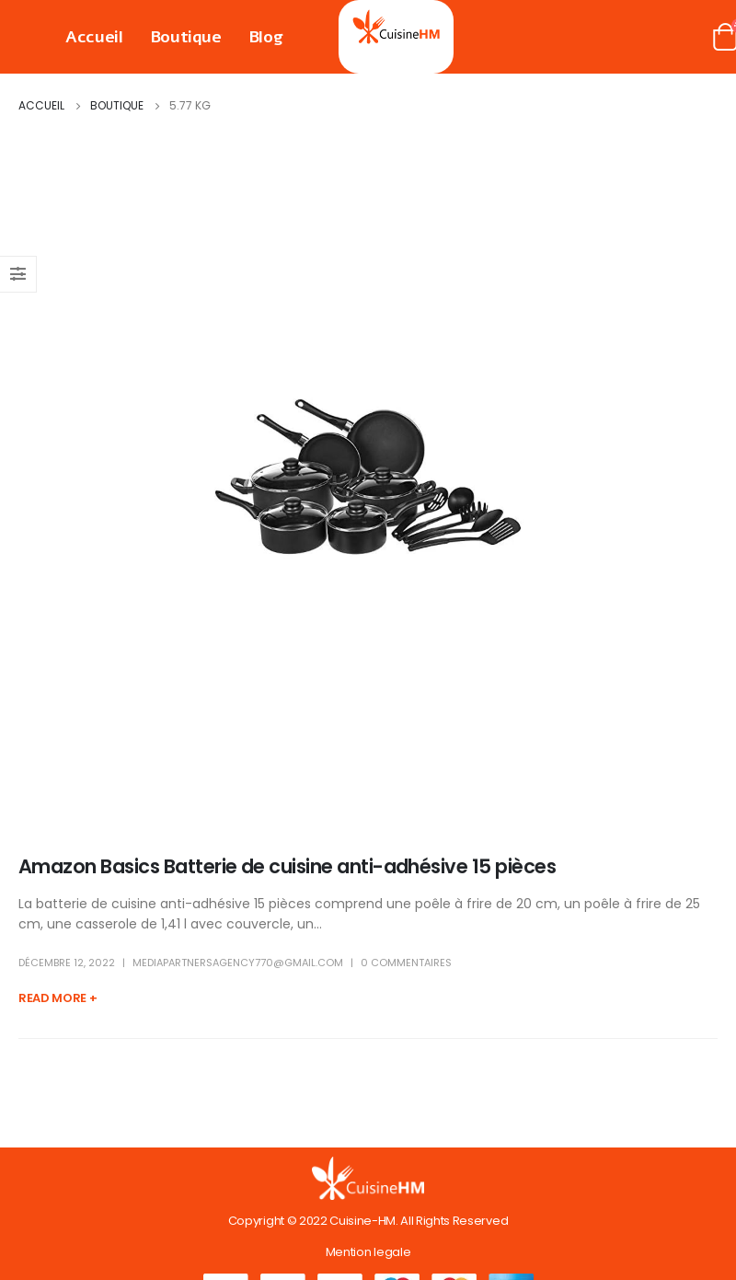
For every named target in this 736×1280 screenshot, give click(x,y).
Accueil (94, 37)
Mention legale (368, 1252)
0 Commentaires (406, 962)
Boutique (186, 37)
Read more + (57, 998)
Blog (265, 37)
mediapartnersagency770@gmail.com (237, 962)
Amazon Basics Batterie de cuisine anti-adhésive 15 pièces (287, 866)
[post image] (368, 476)
